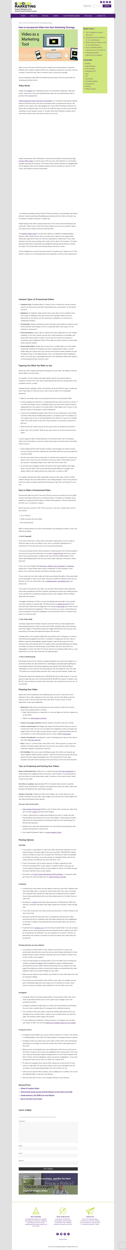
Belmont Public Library (29, 234)
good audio (61, 606)
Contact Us (101, 16)
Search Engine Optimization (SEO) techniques (48, 874)
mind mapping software (38, 718)
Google (34, 812)
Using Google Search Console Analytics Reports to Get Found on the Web (46, 1092)
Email (21, 1153)
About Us (33, 16)
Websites (88, 86)
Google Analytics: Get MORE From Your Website (37, 1095)
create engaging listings (53, 832)
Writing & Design (90, 89)
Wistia (40, 963)
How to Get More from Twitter (31, 1099)
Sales (87, 74)
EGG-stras (88, 16)
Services (45, 16)
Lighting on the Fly (63, 604)
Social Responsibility (91, 81)
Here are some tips (34, 740)
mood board (67, 734)
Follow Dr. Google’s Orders (30, 1088)
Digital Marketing (90, 66)
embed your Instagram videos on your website (60, 1023)
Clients (55, 16)
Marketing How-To (90, 71)
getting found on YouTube (57, 877)
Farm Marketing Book (71, 16)
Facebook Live (39, 928)
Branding (88, 63)
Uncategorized (89, 84)
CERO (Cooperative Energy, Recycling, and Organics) (35, 101)
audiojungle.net (52, 581)
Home (23, 16)
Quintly (34, 902)
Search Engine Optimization (32, 809)
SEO (86, 76)
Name (21, 1146)
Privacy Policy (63, 1239)
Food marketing (90, 69)
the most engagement (66, 771)
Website (21, 1160)
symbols (29, 91)
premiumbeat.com (63, 581)
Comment (22, 1121)
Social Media (89, 79)
